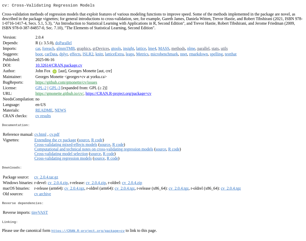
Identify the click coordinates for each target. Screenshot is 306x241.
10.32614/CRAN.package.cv (58, 66)
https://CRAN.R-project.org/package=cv (118, 94)
